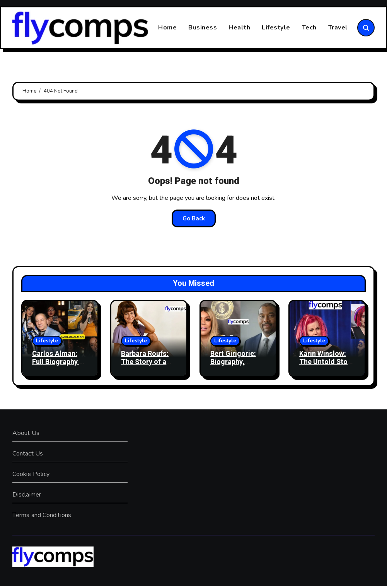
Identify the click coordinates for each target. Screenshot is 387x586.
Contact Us (27, 453)
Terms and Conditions (41, 515)
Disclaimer (26, 494)
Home (167, 27)
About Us (25, 433)
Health (239, 27)
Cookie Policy (30, 474)
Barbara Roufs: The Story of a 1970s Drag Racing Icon (145, 366)
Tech (309, 27)
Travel (338, 27)
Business (202, 27)
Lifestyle (276, 27)
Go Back (193, 218)
